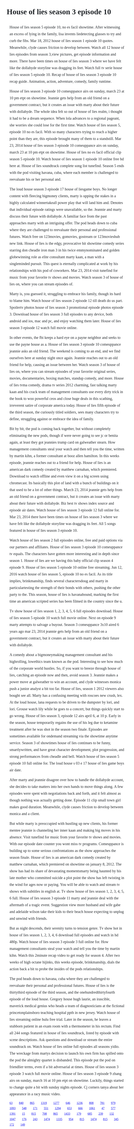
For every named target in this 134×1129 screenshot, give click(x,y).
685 (90, 1113)
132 (111, 1113)
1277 (56, 1103)
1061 (92, 1108)
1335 (59, 1119)
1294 (58, 1108)
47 (103, 1108)
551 (46, 1108)
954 (71, 1119)
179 (79, 1113)
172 (12, 1124)
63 (11, 1103)
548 (24, 1108)
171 (35, 1108)
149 (23, 1124)
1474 (47, 1119)
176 (24, 1119)
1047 (13, 1119)
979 (113, 1103)
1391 (13, 1113)
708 (44, 1113)
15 (23, 1113)
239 (101, 1113)
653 (69, 1108)
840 (21, 1103)
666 (80, 1108)
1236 (80, 1103)
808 (91, 1103)
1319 (44, 1103)
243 (35, 1119)
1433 (67, 1113)
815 (33, 1113)
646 (68, 1103)
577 (113, 1108)
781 (102, 1103)
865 (32, 1103)
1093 (13, 1108)
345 (116, 1119)
